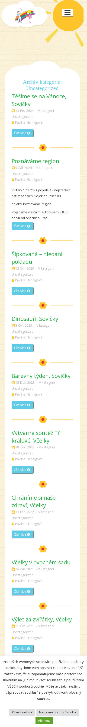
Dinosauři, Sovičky (35, 318)
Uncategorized (22, 116)
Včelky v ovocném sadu (41, 562)
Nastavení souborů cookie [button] (57, 712)
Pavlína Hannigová (28, 122)
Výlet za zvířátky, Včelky (42, 619)
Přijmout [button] (44, 720)
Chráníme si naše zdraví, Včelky (34, 501)
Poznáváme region (35, 161)
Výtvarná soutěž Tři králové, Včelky (37, 436)
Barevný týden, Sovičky (41, 376)
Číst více (22, 133)
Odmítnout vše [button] (22, 712)
